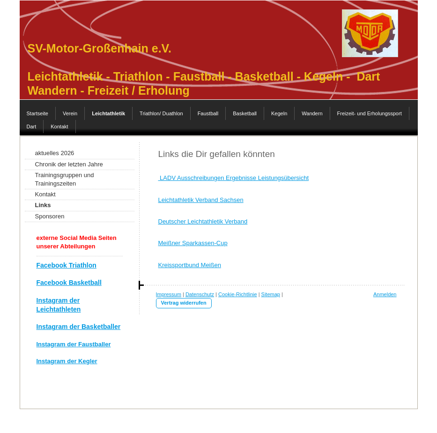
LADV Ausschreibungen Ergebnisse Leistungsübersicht (233, 177)
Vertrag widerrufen (184, 303)
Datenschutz (199, 294)
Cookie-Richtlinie (237, 294)
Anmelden (385, 294)
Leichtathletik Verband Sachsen (201, 199)
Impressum (168, 294)
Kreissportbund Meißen (189, 265)
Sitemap (270, 294)
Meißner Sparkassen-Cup (193, 242)
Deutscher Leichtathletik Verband (203, 221)
